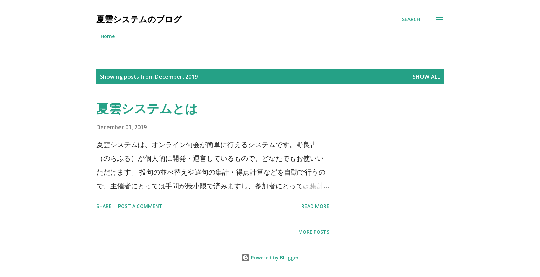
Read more (315, 206)
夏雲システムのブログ (139, 19)
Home (108, 36)
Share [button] (104, 206)
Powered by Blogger (270, 257)
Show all (426, 76)
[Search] (411, 19)
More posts (313, 232)
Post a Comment (140, 206)
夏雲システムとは (147, 108)
